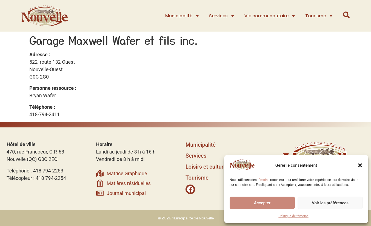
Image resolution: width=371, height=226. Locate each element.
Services (222, 16)
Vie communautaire (270, 16)
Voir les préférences (330, 202)
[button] (360, 165)
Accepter (262, 202)
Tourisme (320, 16)
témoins (263, 180)
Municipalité (183, 16)
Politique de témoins (293, 216)
